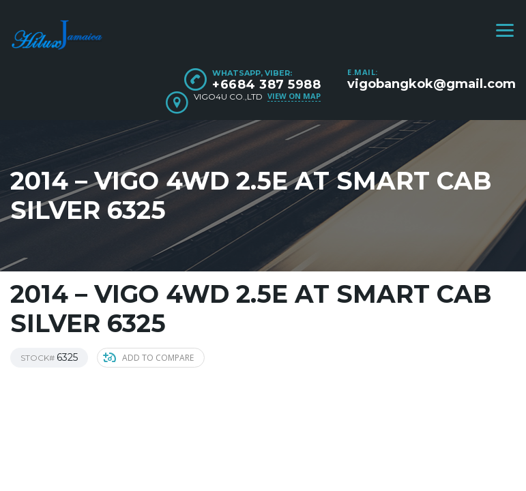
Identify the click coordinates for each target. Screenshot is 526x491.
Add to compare (148, 357)
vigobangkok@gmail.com (431, 83)
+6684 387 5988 (266, 84)
